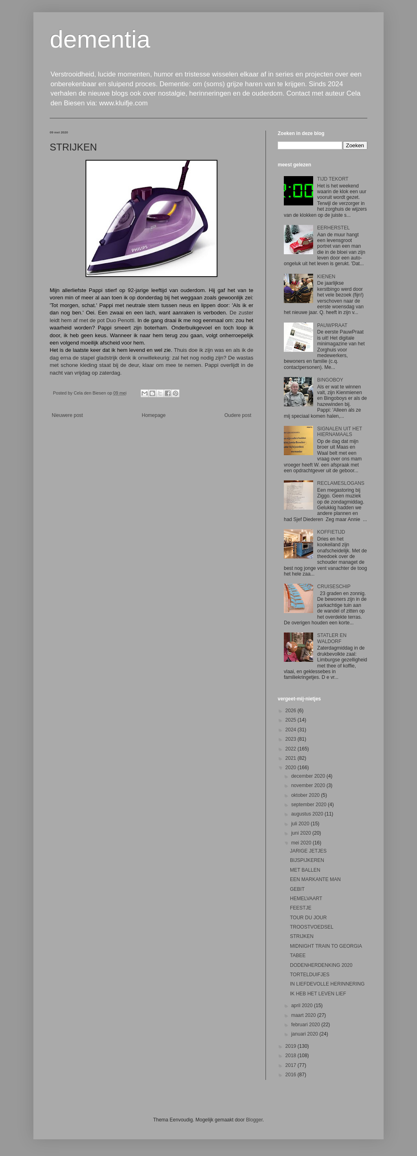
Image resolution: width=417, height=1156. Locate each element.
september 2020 (309, 804)
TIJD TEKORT (333, 179)
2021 (291, 758)
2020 (291, 767)
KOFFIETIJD (331, 532)
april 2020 (302, 1005)
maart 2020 (304, 1015)
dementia (100, 39)
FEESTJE (301, 908)
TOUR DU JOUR (308, 917)
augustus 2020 (308, 814)
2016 (291, 1074)
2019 (291, 1046)
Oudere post (237, 415)
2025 (291, 720)
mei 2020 (302, 843)
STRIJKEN (302, 936)
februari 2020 (306, 1024)
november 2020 (309, 785)
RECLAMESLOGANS (340, 483)
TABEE (297, 955)
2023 (291, 739)
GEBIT (297, 889)
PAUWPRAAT (332, 325)
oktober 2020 (306, 795)
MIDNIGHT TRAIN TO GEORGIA (326, 946)
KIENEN (326, 276)
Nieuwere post (67, 415)
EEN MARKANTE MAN (315, 879)
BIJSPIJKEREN (307, 860)
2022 (291, 749)
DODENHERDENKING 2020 (321, 965)
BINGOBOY (330, 380)
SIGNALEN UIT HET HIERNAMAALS (339, 431)
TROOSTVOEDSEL (312, 927)
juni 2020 (301, 833)
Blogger (254, 1120)
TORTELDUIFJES (309, 974)
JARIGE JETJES (308, 851)
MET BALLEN (305, 870)
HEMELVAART (306, 898)
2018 (291, 1055)
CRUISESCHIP (334, 586)
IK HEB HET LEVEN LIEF (318, 994)
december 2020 (309, 776)
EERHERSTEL (333, 228)
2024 (291, 730)
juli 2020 (301, 824)
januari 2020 (305, 1034)
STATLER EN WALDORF (332, 638)
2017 (291, 1065)
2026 (291, 710)
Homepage (154, 415)
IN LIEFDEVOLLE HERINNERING (327, 984)
